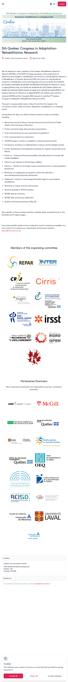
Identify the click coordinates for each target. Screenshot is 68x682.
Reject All (34, 676)
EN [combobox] (52, 4)
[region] (34, 667)
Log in (62, 4)
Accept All (13, 676)
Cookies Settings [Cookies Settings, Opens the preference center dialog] (54, 676)
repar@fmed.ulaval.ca (11, 231)
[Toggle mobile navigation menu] (3, 4)
